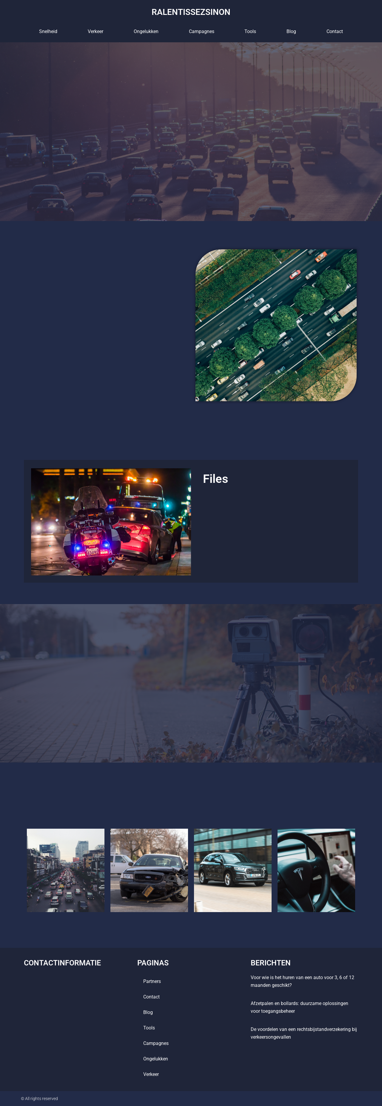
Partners (152, 981)
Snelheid (48, 31)
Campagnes (201, 31)
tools (250, 31)
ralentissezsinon (191, 12)
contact (334, 31)
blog (291, 31)
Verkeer (95, 31)
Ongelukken (146, 31)
